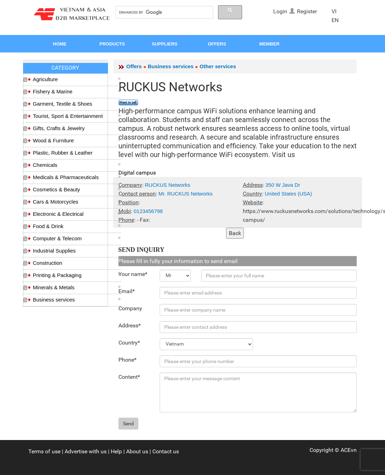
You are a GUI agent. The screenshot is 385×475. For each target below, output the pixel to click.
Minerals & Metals (77, 287)
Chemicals (77, 165)
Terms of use (44, 451)
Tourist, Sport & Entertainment (77, 116)
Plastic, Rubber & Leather (77, 153)
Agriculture (77, 79)
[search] (163, 12)
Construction (77, 263)
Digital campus (137, 172)
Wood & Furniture (77, 140)
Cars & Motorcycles (77, 202)
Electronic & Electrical (77, 214)
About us (137, 451)
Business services (77, 300)
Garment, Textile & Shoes (77, 104)
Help (116, 451)
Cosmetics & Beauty (77, 189)
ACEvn (349, 450)
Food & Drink (77, 226)
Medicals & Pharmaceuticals (77, 177)
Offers (134, 66)
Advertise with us (86, 451)
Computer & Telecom (77, 238)
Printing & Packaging (77, 275)
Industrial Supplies (77, 251)
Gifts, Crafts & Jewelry (77, 128)
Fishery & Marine (77, 91)
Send (128, 423)
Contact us (165, 451)
